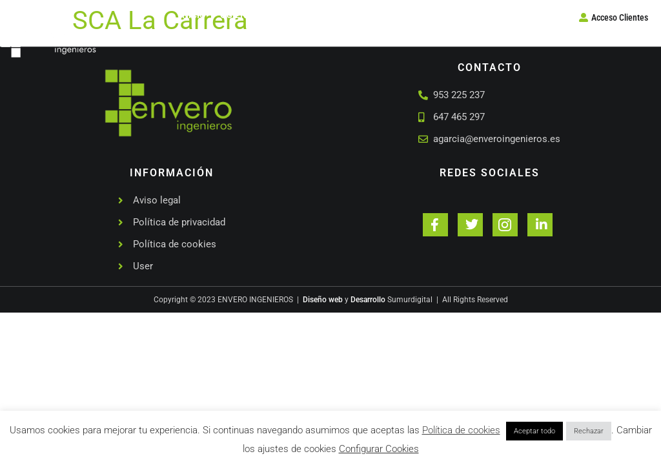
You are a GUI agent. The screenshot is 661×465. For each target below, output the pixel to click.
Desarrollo (368, 299)
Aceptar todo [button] (534, 431)
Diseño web (323, 299)
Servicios (329, 15)
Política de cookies (461, 430)
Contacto (457, 15)
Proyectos (392, 15)
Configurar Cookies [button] (379, 449)
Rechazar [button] (589, 431)
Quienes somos (256, 15)
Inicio (192, 15)
